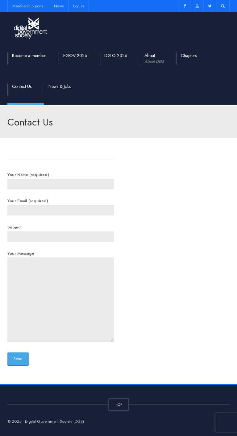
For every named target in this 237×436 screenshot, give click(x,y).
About (154, 58)
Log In (78, 6)
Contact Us (21, 86)
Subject (60, 232)
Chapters (189, 55)
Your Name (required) (60, 179)
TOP (118, 404)
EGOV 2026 (75, 55)
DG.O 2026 (115, 55)
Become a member (29, 55)
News (59, 6)
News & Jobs (59, 86)
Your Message (60, 296)
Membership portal (28, 6)
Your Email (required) (60, 205)
